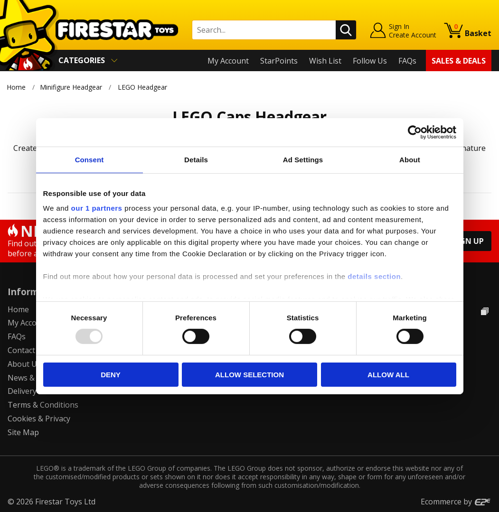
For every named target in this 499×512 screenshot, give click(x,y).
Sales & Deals (459, 61)
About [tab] (409, 159)
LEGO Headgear (142, 87)
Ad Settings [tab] (303, 159)
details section (374, 276)
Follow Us (370, 61)
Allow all (388, 375)
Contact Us (27, 350)
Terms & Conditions (43, 405)
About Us (24, 364)
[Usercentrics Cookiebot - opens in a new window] (414, 132)
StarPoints (279, 61)
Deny (111, 375)
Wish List (325, 61)
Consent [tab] (89, 159)
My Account (228, 61)
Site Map (23, 432)
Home (16, 87)
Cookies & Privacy (39, 418)
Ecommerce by (456, 501)
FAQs (407, 61)
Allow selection (249, 375)
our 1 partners (96, 208)
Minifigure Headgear (71, 87)
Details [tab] (196, 159)
